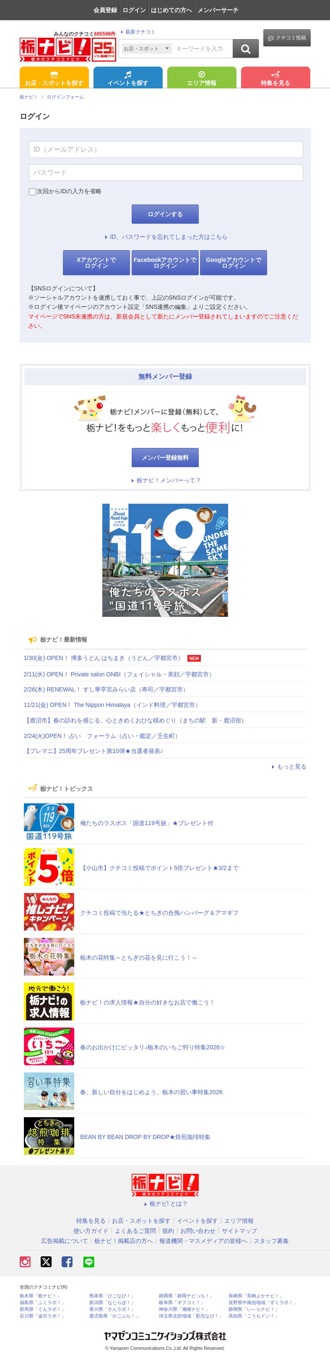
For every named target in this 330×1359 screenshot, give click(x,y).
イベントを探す (127, 79)
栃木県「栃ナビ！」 (40, 1296)
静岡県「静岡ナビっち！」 (186, 1296)
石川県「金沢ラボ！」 (43, 1316)
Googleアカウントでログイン (233, 262)
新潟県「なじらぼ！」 (112, 1302)
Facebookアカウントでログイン (165, 262)
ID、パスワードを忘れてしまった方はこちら (165, 236)
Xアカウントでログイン (96, 262)
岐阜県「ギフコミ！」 (182, 1302)
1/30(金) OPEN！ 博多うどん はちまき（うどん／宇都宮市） (104, 658)
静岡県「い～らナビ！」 (254, 1309)
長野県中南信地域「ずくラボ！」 (263, 1302)
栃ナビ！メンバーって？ (165, 480)
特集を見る (275, 79)
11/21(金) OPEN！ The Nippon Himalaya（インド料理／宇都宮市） (112, 705)
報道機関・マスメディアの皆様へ (203, 1240)
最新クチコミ (137, 32)
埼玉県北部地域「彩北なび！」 (191, 1316)
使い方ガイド (91, 1230)
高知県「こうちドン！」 (254, 1316)
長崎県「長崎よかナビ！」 (256, 1296)
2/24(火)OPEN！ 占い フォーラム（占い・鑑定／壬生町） (102, 736)
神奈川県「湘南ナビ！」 (184, 1309)
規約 (168, 1230)
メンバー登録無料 (165, 457)
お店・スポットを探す (54, 79)
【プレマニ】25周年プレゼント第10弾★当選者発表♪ (93, 751)
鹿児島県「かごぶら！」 (114, 1316)
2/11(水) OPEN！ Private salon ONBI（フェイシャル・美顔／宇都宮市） (119, 674)
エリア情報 (201, 79)
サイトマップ (239, 1230)
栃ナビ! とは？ (165, 1203)
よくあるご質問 (135, 1230)
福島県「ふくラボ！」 (43, 1302)
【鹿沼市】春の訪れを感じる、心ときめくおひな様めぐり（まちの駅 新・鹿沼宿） (135, 720)
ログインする (165, 214)
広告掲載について (64, 1240)
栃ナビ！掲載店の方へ (123, 1240)
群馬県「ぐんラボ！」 (43, 1309)
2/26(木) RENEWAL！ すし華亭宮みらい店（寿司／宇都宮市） (106, 689)
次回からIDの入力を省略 (69, 191)
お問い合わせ (198, 1230)
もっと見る (288, 766)
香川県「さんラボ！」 (112, 1309)
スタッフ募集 (271, 1240)
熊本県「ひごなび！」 (112, 1296)
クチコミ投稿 (287, 38)
